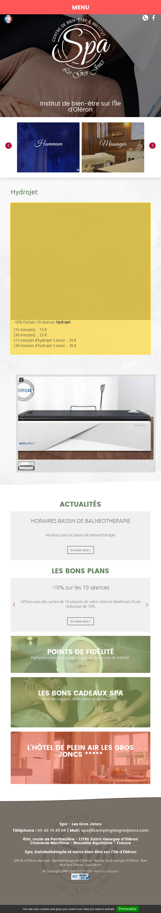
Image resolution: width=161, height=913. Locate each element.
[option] (48, 147)
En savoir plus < (80, 550)
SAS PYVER (84, 871)
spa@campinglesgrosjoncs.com (115, 831)
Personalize (128, 909)
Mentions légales (106, 871)
